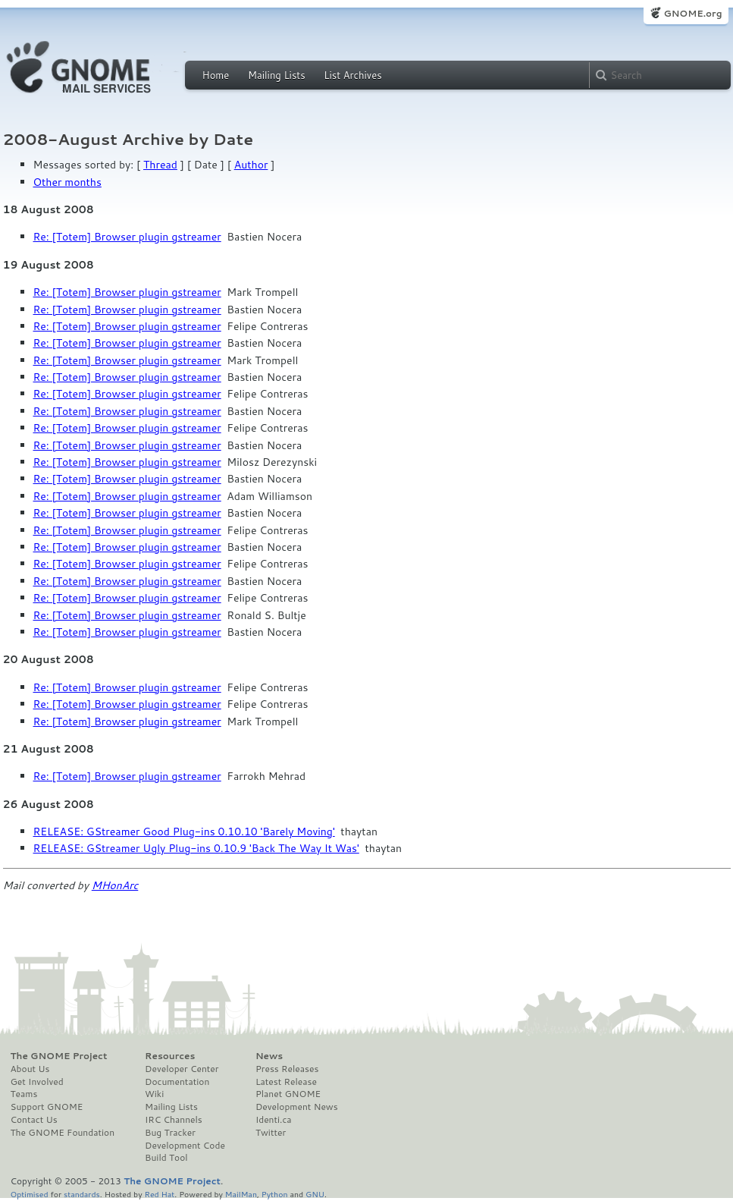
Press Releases (286, 1069)
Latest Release (286, 1082)
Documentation (177, 1082)
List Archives (352, 75)
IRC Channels (173, 1120)
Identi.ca (273, 1120)
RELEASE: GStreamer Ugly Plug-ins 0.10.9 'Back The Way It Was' (196, 848)
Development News (296, 1107)
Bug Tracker (170, 1133)
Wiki (154, 1094)
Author (251, 164)
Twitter (270, 1133)
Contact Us (34, 1120)
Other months (67, 182)
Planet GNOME (288, 1094)
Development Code (185, 1146)
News (269, 1056)
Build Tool (166, 1158)
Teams (24, 1094)
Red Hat (159, 1193)
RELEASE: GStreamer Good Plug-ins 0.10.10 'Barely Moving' (184, 831)
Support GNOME (47, 1107)
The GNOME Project (59, 1056)
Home (216, 75)
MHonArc (115, 885)
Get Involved (37, 1082)
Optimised (30, 1193)
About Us (30, 1069)
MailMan (241, 1193)
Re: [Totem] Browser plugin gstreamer (127, 236)
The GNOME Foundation (63, 1133)
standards (82, 1193)
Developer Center (181, 1069)
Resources (170, 1056)
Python (275, 1193)
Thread (160, 164)
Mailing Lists (276, 75)
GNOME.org (692, 13)
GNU (314, 1193)
